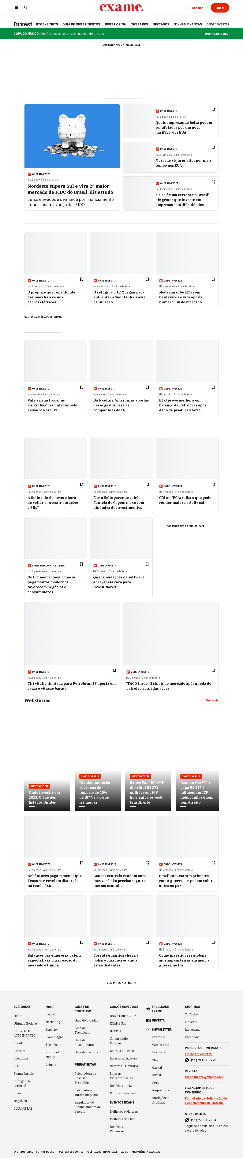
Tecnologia (53, 1045)
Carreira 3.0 (160, 1045)
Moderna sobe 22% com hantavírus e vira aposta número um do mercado (181, 297)
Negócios (20, 1101)
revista (158, 1020)
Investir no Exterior (124, 1058)
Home (18, 1016)
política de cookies (70, 1151)
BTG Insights (47, 24)
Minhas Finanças (188, 24)
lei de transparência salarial (140, 1151)
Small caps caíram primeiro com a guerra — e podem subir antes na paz (186, 881)
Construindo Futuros (119, 1041)
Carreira (20, 1051)
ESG (17, 1066)
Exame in (159, 1037)
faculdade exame (160, 1009)
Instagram (192, 1029)
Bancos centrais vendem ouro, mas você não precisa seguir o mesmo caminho (120, 881)
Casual (50, 1014)
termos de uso (45, 1151)
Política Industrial (123, 1093)
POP (48, 1072)
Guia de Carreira (87, 1052)
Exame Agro (54, 1037)
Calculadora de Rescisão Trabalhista (85, 1078)
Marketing (53, 1022)
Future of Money (52, 1054)
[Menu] (17, 8)
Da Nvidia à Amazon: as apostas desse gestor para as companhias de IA (121, 405)
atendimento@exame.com (204, 1077)
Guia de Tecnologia (82, 1030)
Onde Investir (217, 24)
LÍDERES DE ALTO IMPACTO (25, 1033)
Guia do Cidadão (86, 1020)
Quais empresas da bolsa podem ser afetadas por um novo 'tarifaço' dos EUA (183, 127)
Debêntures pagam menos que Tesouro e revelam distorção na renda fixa (55, 881)
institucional (23, 1151)
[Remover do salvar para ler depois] (213, 109)
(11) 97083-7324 (203, 1120)
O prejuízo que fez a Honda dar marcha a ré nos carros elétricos (51, 297)
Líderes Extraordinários (121, 1076)
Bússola (115, 1031)
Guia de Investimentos (81, 24)
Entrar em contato (198, 1054)
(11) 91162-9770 (203, 1060)
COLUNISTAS (23, 1108)
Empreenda (160, 1090)
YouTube (191, 1014)
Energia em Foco (122, 1051)
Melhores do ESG (122, 1119)
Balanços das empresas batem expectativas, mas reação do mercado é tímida (54, 960)
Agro (155, 1083)
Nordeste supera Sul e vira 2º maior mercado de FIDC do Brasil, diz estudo (70, 189)
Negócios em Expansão (119, 1129)
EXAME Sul (118, 1023)
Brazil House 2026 (123, 1016)
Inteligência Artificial (22, 1083)
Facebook (192, 1037)
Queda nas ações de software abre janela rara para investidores (118, 582)
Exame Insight (24, 1073)
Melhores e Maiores (124, 1111)
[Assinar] (197, 8)
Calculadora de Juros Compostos (87, 1092)
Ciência (51, 1064)
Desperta (158, 1052)
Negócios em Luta (123, 1086)
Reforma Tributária (124, 1066)
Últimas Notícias (26, 1023)
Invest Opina (115, 24)
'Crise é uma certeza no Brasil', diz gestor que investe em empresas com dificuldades (182, 200)
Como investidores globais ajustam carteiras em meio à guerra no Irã (184, 960)
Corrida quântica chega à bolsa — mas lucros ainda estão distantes (116, 960)
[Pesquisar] (26, 8)
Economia (21, 1058)
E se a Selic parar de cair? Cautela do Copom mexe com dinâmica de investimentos (118, 502)
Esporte (51, 1029)
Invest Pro (139, 24)
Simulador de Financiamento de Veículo (88, 1106)
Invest (23, 24)
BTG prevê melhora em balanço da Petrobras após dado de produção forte (182, 405)
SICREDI (60, 565)
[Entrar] (220, 8)
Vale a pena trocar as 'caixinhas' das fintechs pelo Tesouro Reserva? (52, 405)
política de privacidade (102, 1151)
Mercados (161, 24)
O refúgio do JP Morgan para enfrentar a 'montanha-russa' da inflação (119, 297)
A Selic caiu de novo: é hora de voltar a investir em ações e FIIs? (53, 502)
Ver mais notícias (121, 983)
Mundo (50, 1007)
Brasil (18, 1043)
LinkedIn (191, 1022)
